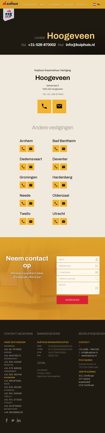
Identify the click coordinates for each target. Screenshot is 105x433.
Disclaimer (42, 370)
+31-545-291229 (12, 387)
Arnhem (7, 352)
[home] (10, 4)
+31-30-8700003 (12, 406)
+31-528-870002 (42, 45)
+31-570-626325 (12, 368)
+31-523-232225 (12, 362)
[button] (29, 4)
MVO (42, 5)
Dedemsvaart (10, 359)
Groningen (9, 346)
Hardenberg (10, 371)
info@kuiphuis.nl (80, 45)
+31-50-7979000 (12, 349)
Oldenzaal (9, 390)
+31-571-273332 (13, 400)
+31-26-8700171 (12, 355)
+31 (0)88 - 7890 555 (89, 349)
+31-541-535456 (13, 393)
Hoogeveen (9, 378)
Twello (7, 396)
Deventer (8, 365)
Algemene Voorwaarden (48, 376)
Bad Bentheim (10, 409)
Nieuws (68, 5)
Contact (82, 5)
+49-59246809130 (13, 412)
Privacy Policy (44, 373)
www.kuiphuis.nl (89, 355)
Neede (7, 384)
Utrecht (8, 403)
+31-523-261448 (13, 374)
